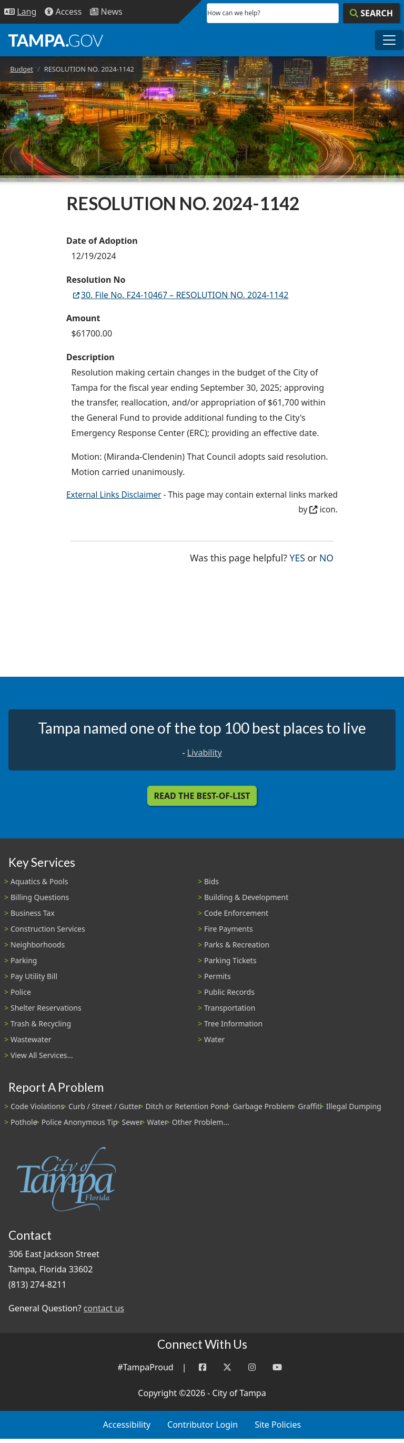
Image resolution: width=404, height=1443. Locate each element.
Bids (211, 881)
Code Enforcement (236, 913)
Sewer (132, 1122)
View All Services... (42, 1055)
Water (214, 1039)
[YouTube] (277, 1367)
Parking (24, 960)
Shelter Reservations (46, 1008)
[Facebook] (202, 1367)
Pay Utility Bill (34, 976)
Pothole (24, 1122)
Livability (204, 752)
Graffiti (309, 1106)
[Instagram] (252, 1367)
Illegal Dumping (353, 1106)
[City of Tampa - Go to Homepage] (55, 40)
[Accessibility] (63, 12)
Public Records (229, 992)
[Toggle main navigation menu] (389, 40)
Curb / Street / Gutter (105, 1106)
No (326, 557)
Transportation (229, 1008)
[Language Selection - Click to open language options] (20, 12)
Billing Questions (40, 897)
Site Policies (278, 1424)
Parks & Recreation (236, 945)
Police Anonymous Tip (80, 1122)
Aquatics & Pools (39, 881)
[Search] (371, 13)
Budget (21, 69)
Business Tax (33, 913)
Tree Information (233, 1024)
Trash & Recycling (41, 1024)
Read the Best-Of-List (202, 796)
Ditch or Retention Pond (187, 1106)
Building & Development (246, 897)
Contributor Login (202, 1424)
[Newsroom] (106, 12)
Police (21, 992)
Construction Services (48, 929)
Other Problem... (200, 1122)
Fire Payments (228, 929)
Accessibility (126, 1424)
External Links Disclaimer (113, 494)
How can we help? (233, 12)
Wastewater (31, 1039)
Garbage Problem (263, 1106)
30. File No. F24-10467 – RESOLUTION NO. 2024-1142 (180, 295)
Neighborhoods (38, 945)
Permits (217, 976)
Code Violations (37, 1106)
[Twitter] (227, 1367)
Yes (297, 557)
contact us (104, 1308)
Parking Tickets (230, 960)
